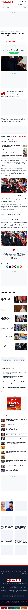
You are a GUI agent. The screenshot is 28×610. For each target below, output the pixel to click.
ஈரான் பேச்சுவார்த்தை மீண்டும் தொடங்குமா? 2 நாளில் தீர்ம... (5, 299)
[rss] (21, 596)
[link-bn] (14, 403)
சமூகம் (20, 7)
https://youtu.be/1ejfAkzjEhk (20, 136)
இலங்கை (3, 4)
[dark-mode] (23, 2)
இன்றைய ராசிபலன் (13, 571)
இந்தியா (11, 4)
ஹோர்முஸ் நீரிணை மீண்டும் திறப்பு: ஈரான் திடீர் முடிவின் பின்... (12, 152)
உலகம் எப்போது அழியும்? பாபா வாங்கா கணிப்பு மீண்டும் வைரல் (14, 387)
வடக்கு (12, 7)
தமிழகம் (15, 573)
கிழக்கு (8, 7)
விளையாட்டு (16, 4)
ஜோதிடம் (25, 4)
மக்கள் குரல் (24, 571)
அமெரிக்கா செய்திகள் (22, 573)
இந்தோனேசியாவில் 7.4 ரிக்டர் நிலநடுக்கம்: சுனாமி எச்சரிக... (7, 328)
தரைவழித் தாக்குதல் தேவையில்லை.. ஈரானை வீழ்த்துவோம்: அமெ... (6, 318)
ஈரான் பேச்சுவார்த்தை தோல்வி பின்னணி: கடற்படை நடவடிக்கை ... (7, 346)
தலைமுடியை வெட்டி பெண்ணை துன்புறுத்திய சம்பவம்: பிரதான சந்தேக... (12, 156)
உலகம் (7, 4)
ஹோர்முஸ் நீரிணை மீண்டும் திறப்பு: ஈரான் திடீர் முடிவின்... (7, 337)
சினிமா (21, 4)
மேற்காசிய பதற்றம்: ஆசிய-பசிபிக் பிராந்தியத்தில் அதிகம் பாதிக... (12, 149)
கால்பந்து (19, 571)
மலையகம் (16, 7)
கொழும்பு (3, 7)
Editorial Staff (4, 38)
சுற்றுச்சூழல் (25, 7)
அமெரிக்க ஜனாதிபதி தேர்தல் (6, 360)
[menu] (25, 2)
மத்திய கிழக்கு (10, 573)
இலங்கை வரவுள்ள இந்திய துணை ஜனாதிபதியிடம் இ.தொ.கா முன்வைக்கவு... (11, 146)
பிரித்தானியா (4, 573)
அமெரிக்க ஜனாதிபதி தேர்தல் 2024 (19, 360)
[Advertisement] (14, 19)
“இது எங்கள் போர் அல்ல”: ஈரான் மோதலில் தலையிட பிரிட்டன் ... (6, 309)
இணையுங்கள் (14, 52)
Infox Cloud (20, 602)
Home (1, 31)
